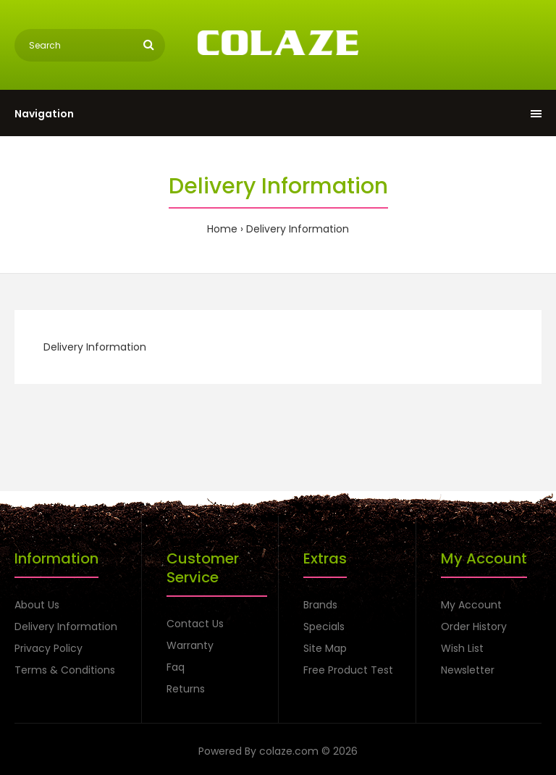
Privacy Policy (48, 648)
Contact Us (195, 623)
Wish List (462, 648)
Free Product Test (348, 670)
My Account (471, 605)
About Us (36, 605)
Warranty (190, 645)
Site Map (325, 648)
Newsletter (467, 670)
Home (222, 229)
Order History (474, 626)
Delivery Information (297, 229)
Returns (186, 689)
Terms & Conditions (64, 670)
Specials (324, 626)
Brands (320, 605)
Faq (176, 667)
